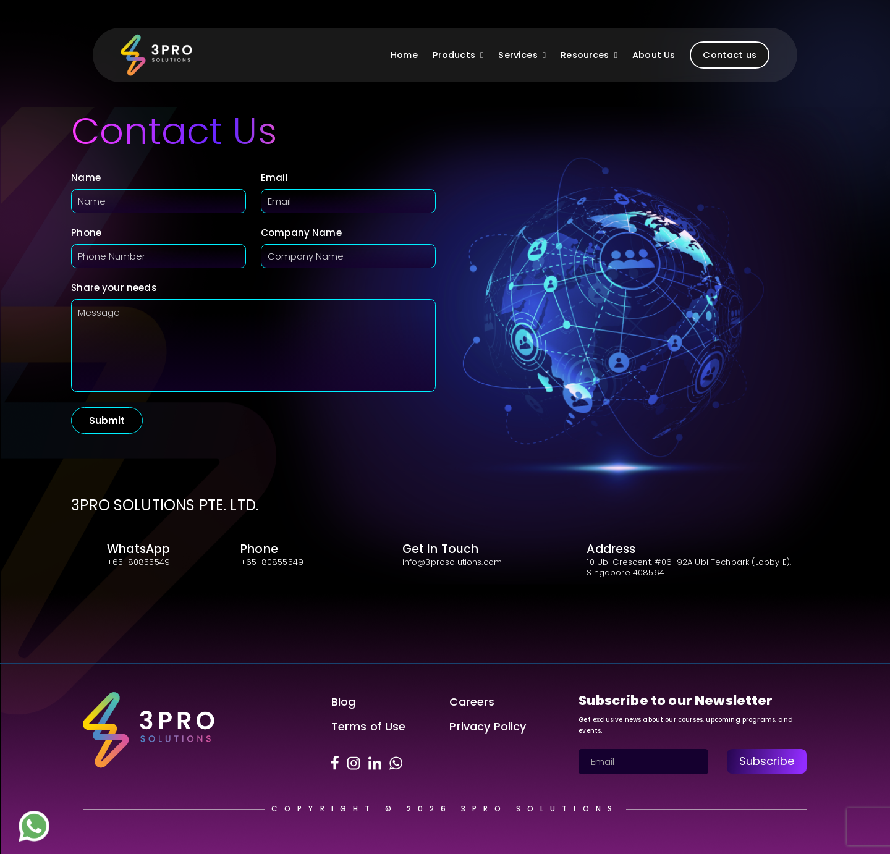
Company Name (301, 232)
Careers (471, 701)
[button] (479, 55)
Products (458, 55)
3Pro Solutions (540, 808)
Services (522, 55)
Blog (343, 701)
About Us (653, 55)
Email (274, 177)
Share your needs (114, 287)
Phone (86, 232)
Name (86, 177)
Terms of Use (368, 726)
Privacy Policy (487, 726)
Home (404, 55)
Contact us (729, 55)
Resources (589, 55)
